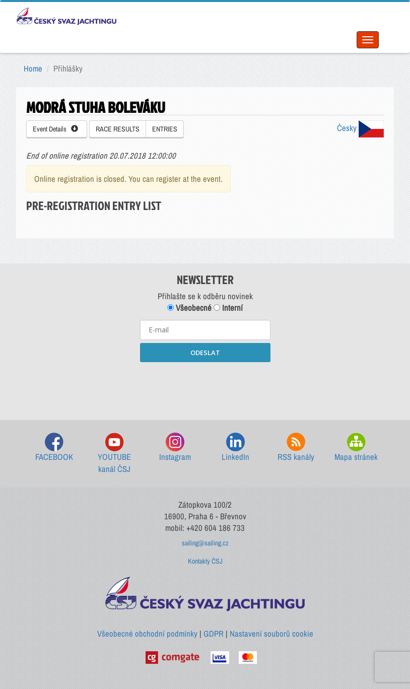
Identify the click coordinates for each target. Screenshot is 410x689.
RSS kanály (296, 447)
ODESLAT (205, 352)
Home (33, 68)
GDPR (213, 633)
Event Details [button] (55, 128)
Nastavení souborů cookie (271, 633)
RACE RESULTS (118, 128)
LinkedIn (235, 447)
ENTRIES (164, 128)
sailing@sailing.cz (205, 542)
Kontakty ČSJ (205, 561)
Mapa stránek (356, 447)
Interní (228, 307)
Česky (360, 127)
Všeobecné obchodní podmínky (147, 633)
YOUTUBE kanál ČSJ (114, 453)
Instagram (175, 447)
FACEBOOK (54, 447)
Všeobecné (189, 307)
